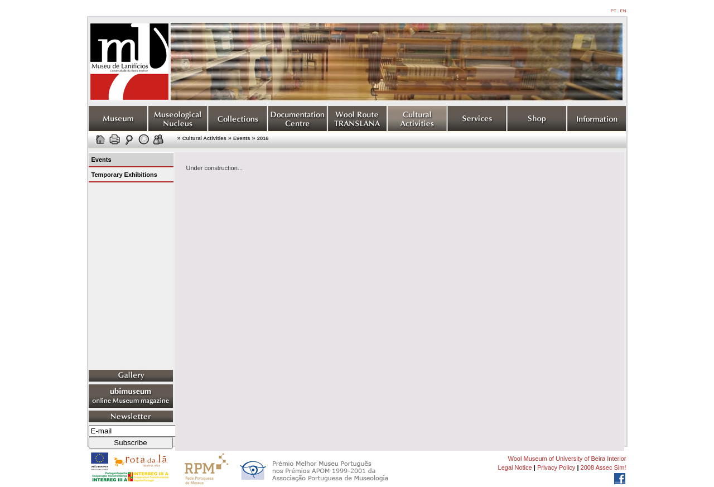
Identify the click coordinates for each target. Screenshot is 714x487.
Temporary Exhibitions (124, 174)
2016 (263, 138)
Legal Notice (515, 467)
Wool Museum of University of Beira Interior (567, 458)
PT (613, 10)
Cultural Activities (204, 138)
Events (241, 138)
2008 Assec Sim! (603, 467)
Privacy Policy (556, 467)
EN (623, 10)
